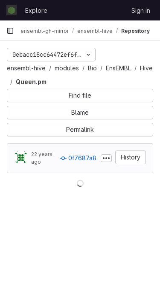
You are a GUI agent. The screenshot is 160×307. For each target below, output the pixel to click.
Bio (92, 68)
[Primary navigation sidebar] (10, 31)
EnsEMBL (118, 68)
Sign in (140, 10)
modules (67, 68)
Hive (146, 68)
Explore (36, 10)
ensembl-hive (26, 68)
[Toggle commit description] (106, 158)
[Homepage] (11, 10)
